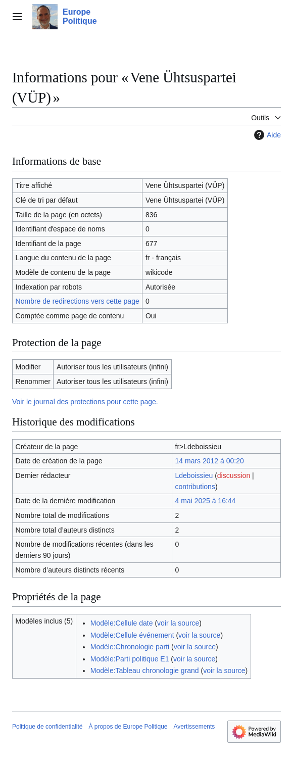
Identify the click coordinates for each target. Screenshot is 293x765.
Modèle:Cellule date (121, 623)
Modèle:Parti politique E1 (129, 659)
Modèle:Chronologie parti (129, 647)
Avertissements (194, 726)
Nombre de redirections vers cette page (77, 301)
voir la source (178, 623)
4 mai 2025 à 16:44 (205, 501)
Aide (266, 135)
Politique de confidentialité (47, 726)
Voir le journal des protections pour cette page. (85, 402)
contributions (195, 487)
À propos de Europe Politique (127, 726)
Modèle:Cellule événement (132, 635)
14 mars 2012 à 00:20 (209, 461)
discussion (233, 475)
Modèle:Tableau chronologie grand (144, 670)
